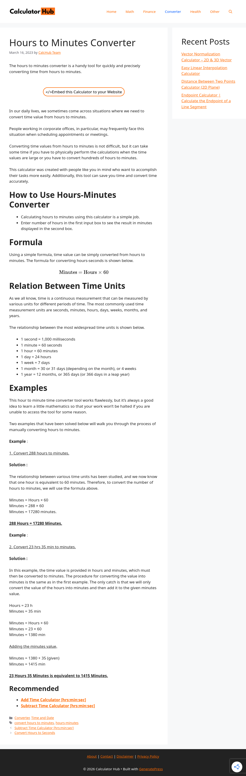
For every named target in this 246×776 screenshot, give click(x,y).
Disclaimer (125, 756)
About (92, 756)
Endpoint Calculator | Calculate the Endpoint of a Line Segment (206, 100)
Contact (106, 756)
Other (215, 11)
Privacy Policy (148, 756)
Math (130, 11)
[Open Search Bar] (230, 11)
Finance (149, 11)
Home (112, 11)
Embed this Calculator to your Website (84, 91)
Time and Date (42, 718)
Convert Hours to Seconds (34, 733)
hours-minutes (67, 723)
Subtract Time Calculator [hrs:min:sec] (44, 728)
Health (195, 11)
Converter (173, 11)
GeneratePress (151, 769)
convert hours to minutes (34, 723)
